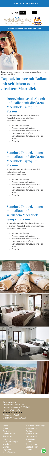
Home (3, 72)
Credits (29, 449)
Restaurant (8, 436)
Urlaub (9, 72)
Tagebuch (7, 449)
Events (6, 446)
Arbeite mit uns (32, 433)
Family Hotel (8, 439)
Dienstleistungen (10, 441)
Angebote (7, 444)
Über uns (29, 441)
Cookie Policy (32, 446)
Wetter (29, 431)
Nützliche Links (32, 428)
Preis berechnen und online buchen (24, 28)
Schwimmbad (9, 433)
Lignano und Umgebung (31, 437)
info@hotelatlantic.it (12, 412)
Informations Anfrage (35, 425)
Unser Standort (9, 452)
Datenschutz (31, 444)
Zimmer (6, 431)
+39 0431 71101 (13, 409)
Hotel (5, 428)
